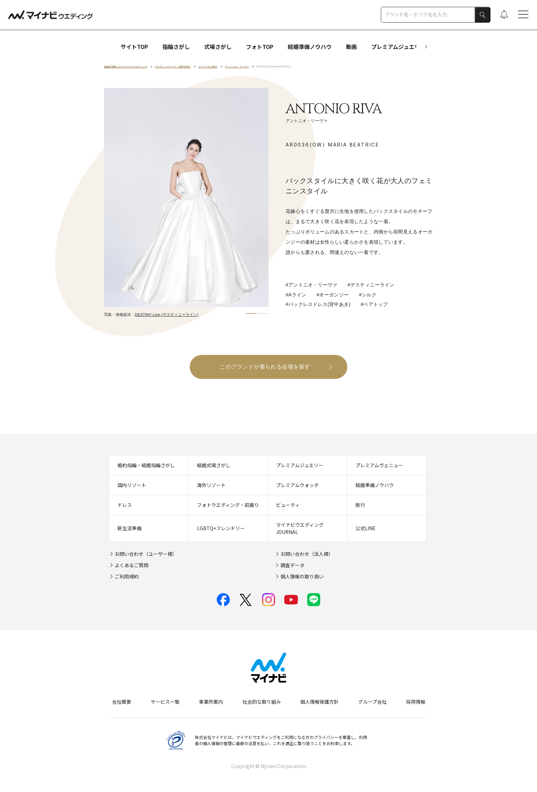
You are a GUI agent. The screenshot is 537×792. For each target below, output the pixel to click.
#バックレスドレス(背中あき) (318, 304)
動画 (351, 46)
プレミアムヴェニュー (379, 465)
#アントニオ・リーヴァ (311, 285)
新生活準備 (129, 528)
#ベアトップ (374, 304)
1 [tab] (251, 313)
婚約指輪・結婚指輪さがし (146, 465)
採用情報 (415, 702)
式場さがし (218, 46)
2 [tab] (263, 313)
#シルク (367, 294)
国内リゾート (131, 485)
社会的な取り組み (261, 702)
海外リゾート (211, 485)
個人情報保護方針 (319, 702)
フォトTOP (259, 46)
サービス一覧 (165, 702)
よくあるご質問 (131, 565)
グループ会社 (372, 702)
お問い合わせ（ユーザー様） (146, 553)
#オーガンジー (333, 294)
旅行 (360, 504)
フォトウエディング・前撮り (228, 504)
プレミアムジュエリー (398, 46)
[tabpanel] (186, 197)
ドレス (124, 504)
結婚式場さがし (213, 465)
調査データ (292, 565)
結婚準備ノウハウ (310, 46)
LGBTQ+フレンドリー (221, 528)
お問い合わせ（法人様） (306, 553)
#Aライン (296, 294)
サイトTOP (134, 46)
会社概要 (121, 702)
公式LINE (365, 528)
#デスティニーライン (371, 285)
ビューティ (288, 504)
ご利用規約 (127, 576)
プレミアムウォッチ (297, 485)
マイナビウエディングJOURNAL (300, 528)
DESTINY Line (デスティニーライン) (167, 314)
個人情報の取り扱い (302, 576)
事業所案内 (211, 702)
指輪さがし (176, 46)
